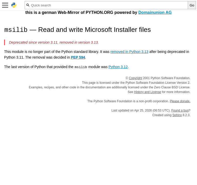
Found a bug (180, 110)
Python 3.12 (118, 67)
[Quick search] (106, 5)
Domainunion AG (155, 12)
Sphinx (177, 115)
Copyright (135, 78)
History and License (147, 92)
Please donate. (180, 101)
